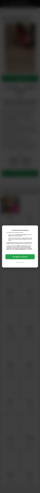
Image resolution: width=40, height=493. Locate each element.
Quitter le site (20, 262)
